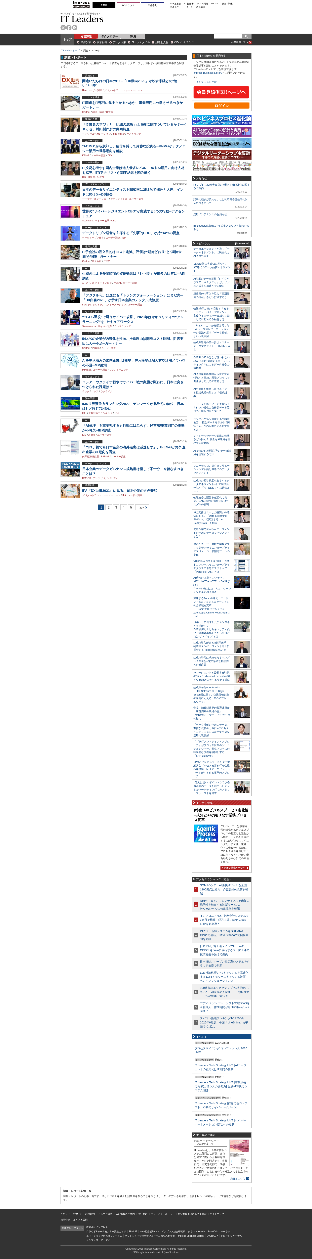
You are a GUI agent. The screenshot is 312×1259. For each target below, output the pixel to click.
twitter (63, 27)
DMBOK (86, 478)
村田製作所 (119, 133)
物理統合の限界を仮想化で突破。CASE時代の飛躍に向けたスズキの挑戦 (211, 501)
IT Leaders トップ (70, 50)
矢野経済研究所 (90, 456)
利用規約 (90, 1214)
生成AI (100, 177)
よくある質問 (80, 1219)
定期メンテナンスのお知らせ (210, 214)
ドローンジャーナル (231, 1236)
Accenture (87, 220)
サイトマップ (217, 1214)
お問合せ (65, 1219)
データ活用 (119, 42)
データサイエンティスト (95, 199)
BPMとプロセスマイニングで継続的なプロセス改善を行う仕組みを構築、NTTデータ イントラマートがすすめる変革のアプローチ (211, 769)
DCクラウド (128, 5)
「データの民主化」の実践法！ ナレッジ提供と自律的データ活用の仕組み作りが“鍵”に (211, 407)
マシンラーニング (118, 369)
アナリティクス (118, 199)
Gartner (86, 112)
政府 (116, 413)
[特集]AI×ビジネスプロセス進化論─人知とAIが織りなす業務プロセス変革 (221, 815)
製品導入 (152, 5)
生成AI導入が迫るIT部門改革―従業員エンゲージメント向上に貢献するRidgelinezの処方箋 (211, 646)
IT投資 (109, 112)
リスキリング (134, 133)
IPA (84, 90)
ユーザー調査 (95, 90)
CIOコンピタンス (184, 42)
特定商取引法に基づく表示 (192, 1214)
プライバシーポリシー (163, 1214)
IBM (124, 237)
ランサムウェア (122, 326)
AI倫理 (91, 434)
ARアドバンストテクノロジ (97, 283)
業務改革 (86, 42)
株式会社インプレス (97, 1227)
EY (115, 478)
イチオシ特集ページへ (234, 868)
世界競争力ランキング (100, 413)
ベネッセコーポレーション (96, 133)
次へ (142, 508)
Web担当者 (175, 4)
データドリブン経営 (93, 237)
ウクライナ (106, 391)
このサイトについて (71, 1214)
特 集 (133, 36)
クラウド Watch (196, 1231)
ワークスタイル (141, 42)
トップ (67, 39)
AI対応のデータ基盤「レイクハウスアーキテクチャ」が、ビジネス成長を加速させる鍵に (211, 282)
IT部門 (106, 261)
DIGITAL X (212, 1236)
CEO (113, 220)
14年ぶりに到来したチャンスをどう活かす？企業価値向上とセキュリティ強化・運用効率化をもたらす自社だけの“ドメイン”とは (211, 629)
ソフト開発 (202, 4)
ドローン (188, 7)
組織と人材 (161, 42)
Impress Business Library (207, 72)
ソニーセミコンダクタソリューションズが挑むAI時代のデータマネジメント (211, 469)
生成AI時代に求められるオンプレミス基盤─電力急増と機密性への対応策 (211, 661)
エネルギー (175, 7)
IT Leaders (81, 18)
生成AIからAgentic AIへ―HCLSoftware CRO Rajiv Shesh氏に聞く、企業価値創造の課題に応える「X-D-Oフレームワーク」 (211, 694)
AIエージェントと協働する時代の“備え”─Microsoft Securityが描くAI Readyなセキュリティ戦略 (211, 676)
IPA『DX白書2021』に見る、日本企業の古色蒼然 (119, 491)
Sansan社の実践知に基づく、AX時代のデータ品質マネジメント (211, 267)
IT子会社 (97, 261)
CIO (109, 155)
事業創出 (102, 42)
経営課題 (86, 36)
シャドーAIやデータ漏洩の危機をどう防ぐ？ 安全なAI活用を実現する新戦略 (211, 439)
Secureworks (89, 326)
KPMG (85, 155)
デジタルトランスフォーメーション (123, 90)
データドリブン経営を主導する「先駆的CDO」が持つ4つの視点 (130, 233)
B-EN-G (105, 456)
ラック (85, 391)
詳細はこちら (237, 1178)
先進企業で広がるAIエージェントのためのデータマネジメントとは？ (211, 533)
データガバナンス (102, 478)
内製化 (95, 348)
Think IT (133, 1231)
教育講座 (200, 7)
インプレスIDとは (206, 81)
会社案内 (142, 1214)
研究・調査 (227, 4)
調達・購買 (98, 112)
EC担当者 (189, 4)
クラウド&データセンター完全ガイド (106, 1231)
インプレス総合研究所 (173, 1231)
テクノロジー (109, 36)
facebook (69, 27)
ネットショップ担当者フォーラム (104, 1236)
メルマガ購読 (105, 1214)
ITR (84, 177)
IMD (84, 413)
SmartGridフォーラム (218, 1231)
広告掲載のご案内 (125, 1214)
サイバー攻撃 (102, 220)
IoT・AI (214, 4)
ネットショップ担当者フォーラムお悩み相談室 (150, 1236)
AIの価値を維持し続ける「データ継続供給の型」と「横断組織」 (211, 392)
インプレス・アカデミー (99, 1240)
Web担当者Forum (149, 1231)
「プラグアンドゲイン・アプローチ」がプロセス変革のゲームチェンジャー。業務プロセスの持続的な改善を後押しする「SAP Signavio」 (211, 748)
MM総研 (86, 369)
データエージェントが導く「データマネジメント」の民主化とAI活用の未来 (211, 252)
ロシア (94, 391)
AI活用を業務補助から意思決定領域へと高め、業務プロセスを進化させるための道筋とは (211, 378)
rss (74, 27)
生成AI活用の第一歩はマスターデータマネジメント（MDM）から (212, 346)
